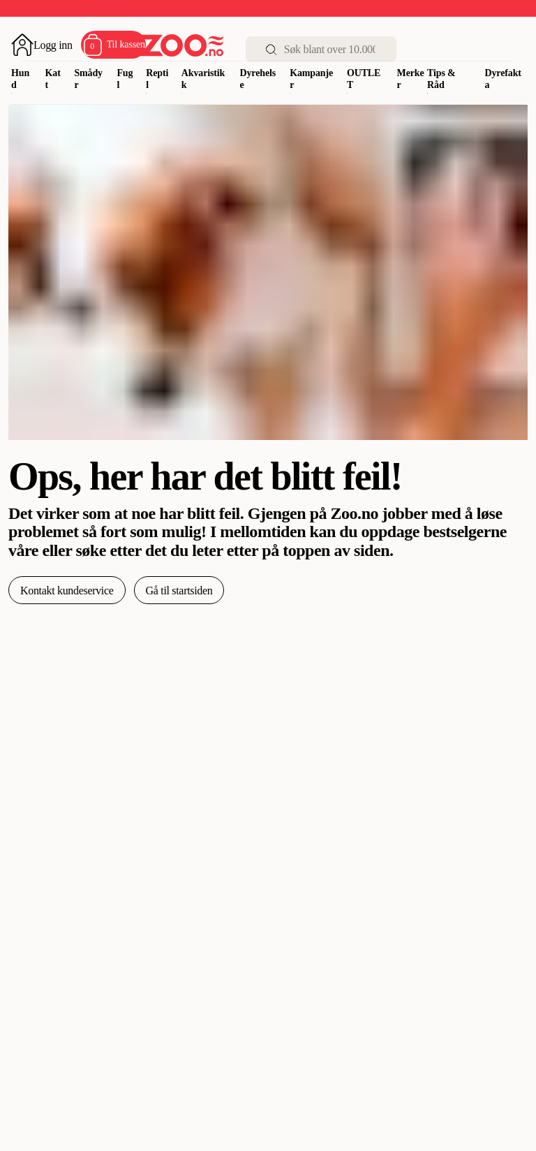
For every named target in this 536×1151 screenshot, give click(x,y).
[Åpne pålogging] (42, 44)
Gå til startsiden (179, 590)
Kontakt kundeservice (67, 590)
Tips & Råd (441, 79)
